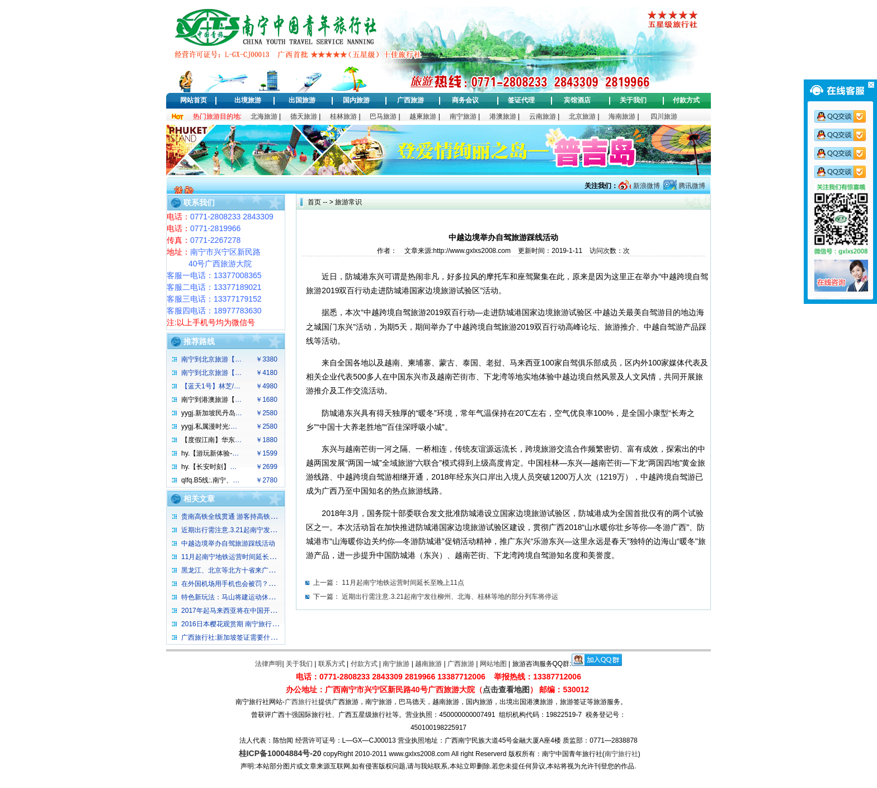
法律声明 (268, 664)
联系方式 (331, 664)
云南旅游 (542, 116)
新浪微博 (645, 186)
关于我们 (633, 100)
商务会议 (465, 100)
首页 (314, 202)
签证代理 (521, 100)
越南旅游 (428, 664)
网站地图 (493, 664)
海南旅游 (622, 116)
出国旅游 (302, 100)
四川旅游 (663, 116)
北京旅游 (582, 116)
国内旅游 (356, 100)
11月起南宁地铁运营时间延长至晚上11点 (403, 583)
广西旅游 (410, 100)
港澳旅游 (502, 116)
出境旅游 (247, 100)
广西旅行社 (301, 702)
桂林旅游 (343, 116)
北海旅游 (264, 116)
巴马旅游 (383, 116)
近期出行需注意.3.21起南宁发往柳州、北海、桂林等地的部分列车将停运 (450, 597)
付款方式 (686, 100)
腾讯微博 (691, 186)
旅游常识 (348, 202)
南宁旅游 (463, 116)
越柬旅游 (422, 116)
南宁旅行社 (621, 754)
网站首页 (193, 100)
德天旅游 (303, 116)
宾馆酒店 (577, 100)
